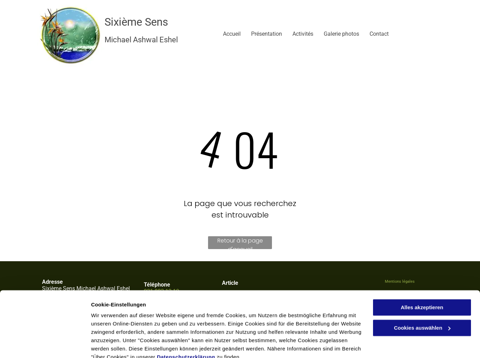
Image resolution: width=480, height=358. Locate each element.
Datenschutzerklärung (186, 325)
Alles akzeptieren (422, 276)
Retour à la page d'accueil (240, 243)
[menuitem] (227, 34)
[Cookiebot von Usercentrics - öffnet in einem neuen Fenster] (45, 344)
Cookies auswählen (115, 344)
